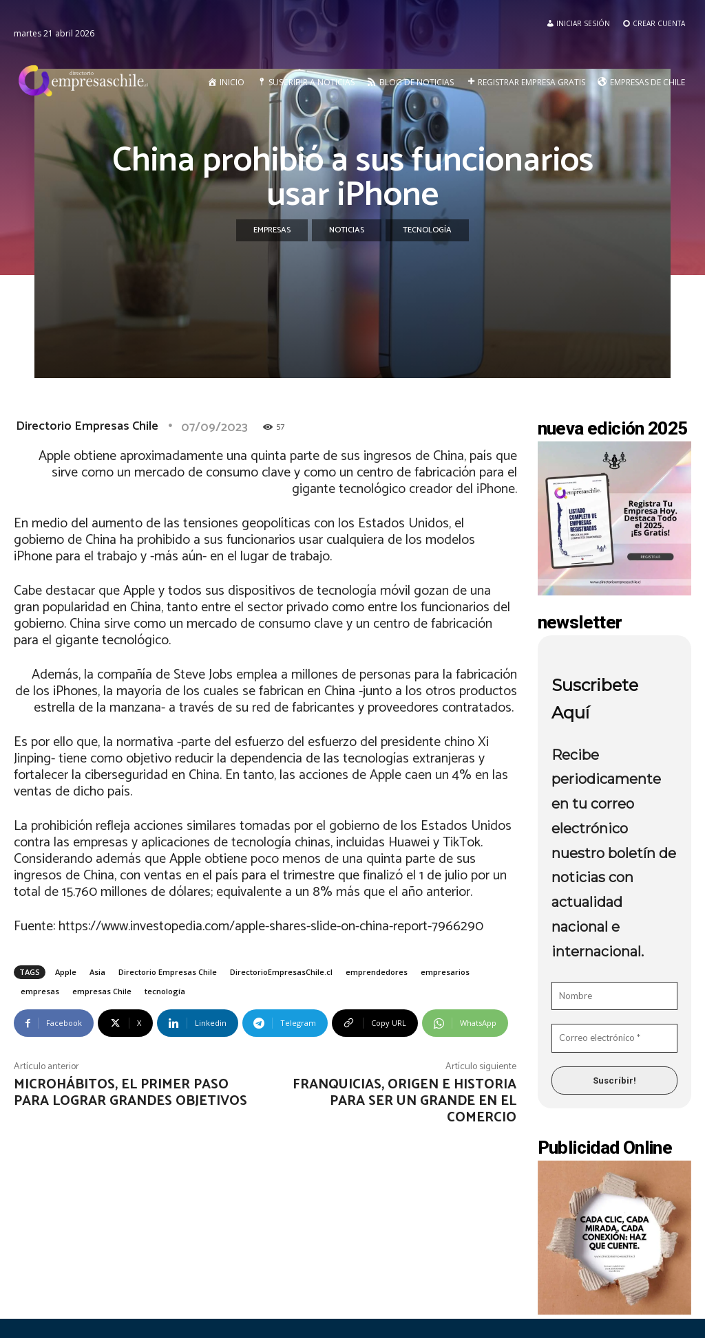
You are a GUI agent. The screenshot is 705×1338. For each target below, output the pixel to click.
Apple (65, 972)
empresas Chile (101, 991)
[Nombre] (614, 996)
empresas (40, 991)
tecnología (165, 991)
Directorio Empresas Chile (87, 426)
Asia (97, 972)
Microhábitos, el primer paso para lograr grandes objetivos (130, 1092)
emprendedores (377, 972)
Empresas (272, 230)
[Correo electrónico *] (614, 1038)
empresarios (445, 972)
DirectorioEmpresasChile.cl (281, 972)
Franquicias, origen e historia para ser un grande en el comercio (404, 1101)
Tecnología (427, 230)
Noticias (346, 230)
